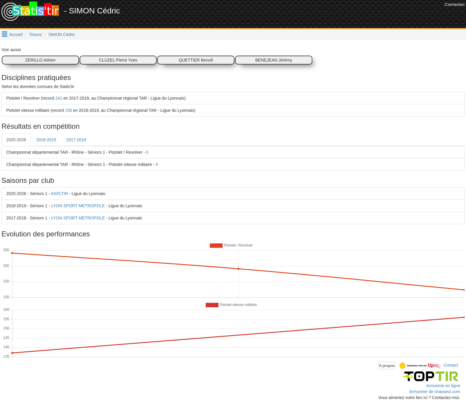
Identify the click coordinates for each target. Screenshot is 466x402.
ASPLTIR (59, 193)
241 (58, 98)
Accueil (16, 34)
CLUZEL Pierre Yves (118, 60)
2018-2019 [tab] (46, 139)
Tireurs (35, 34)
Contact (451, 365)
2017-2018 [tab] (76, 139)
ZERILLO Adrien (40, 60)
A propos (387, 365)
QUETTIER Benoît (196, 60)
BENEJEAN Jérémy (273, 60)
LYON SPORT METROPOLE (78, 205)
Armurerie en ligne (443, 385)
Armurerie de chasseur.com (434, 391)
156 (68, 110)
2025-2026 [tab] (16, 139)
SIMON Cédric (61, 34)
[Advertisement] (335, 14)
